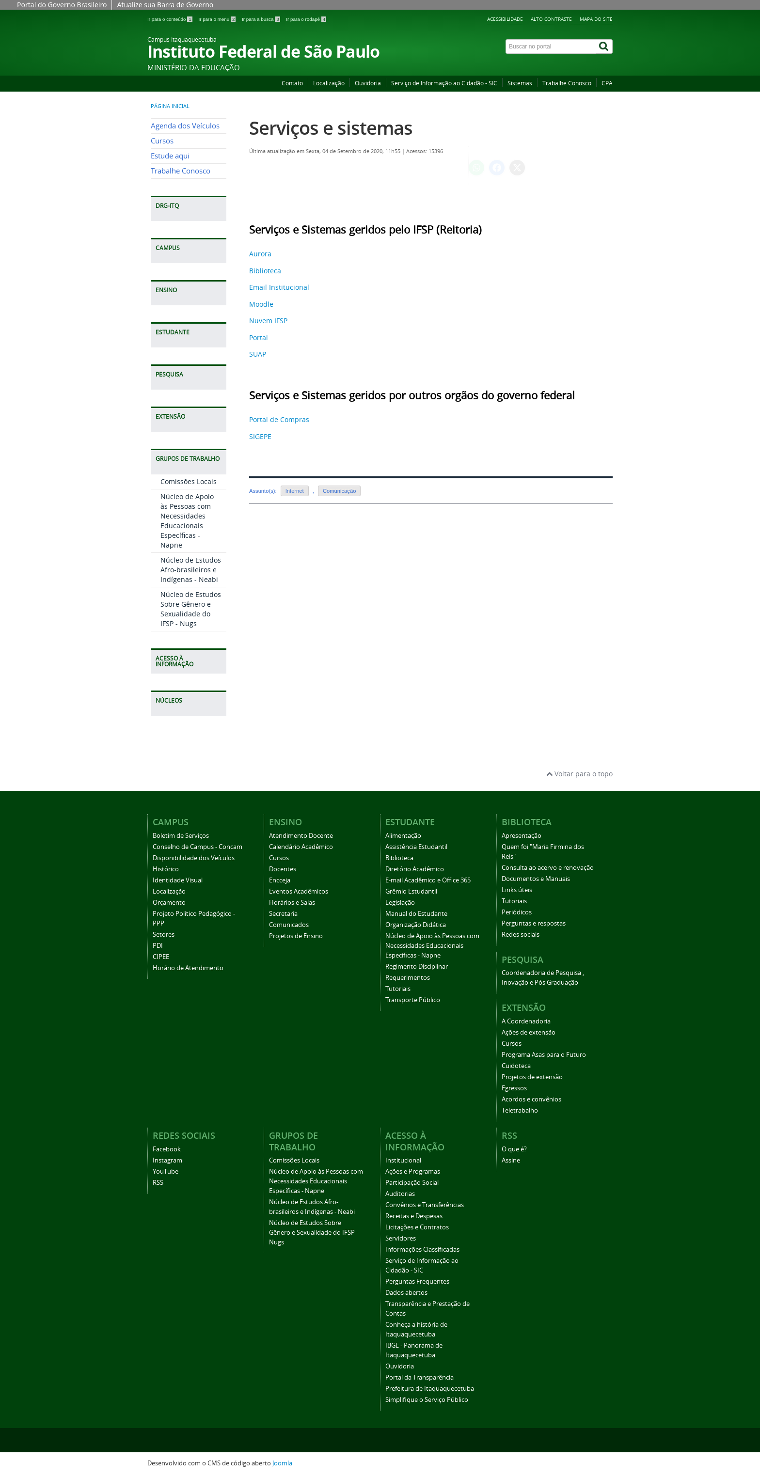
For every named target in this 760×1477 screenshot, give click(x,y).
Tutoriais (398, 989)
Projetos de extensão (532, 1077)
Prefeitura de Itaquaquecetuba (429, 1388)
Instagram (167, 1160)
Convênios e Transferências (424, 1205)
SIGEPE (260, 436)
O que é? (514, 1149)
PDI (158, 946)
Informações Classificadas (422, 1249)
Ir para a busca (261, 19)
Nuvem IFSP (268, 320)
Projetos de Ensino (296, 936)
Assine (511, 1160)
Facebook (167, 1149)
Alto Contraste (551, 19)
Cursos (162, 140)
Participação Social (412, 1182)
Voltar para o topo (579, 773)
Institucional (403, 1160)
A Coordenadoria (526, 1021)
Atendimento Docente (301, 836)
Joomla (282, 1463)
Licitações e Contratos (417, 1227)
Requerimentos (407, 978)
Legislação (400, 902)
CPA (607, 83)
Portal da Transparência (419, 1377)
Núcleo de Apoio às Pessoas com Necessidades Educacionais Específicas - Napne (187, 521)
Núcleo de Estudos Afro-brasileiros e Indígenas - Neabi (190, 569)
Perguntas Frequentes (417, 1281)
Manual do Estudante (416, 914)
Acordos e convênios (531, 1099)
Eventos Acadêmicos (298, 891)
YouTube (165, 1171)
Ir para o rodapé (306, 19)
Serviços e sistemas (330, 127)
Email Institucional (279, 287)
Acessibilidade (505, 19)
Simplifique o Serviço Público (426, 1400)
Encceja (279, 880)
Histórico (166, 869)
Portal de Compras (279, 419)
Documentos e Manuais (536, 879)
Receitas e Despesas (414, 1216)
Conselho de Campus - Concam (197, 847)
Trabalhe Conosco (566, 83)
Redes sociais (520, 934)
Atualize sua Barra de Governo (165, 4)
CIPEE (161, 957)
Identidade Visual (178, 880)
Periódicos (517, 912)
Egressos (514, 1088)
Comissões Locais (188, 481)
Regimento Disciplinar (416, 966)
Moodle (261, 304)
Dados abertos (406, 1292)
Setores (163, 934)
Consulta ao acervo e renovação (548, 868)
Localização (329, 83)
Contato (292, 83)
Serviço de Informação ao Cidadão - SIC (444, 83)
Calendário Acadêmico (301, 847)
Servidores (400, 1238)
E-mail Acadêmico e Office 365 (428, 880)
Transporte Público (412, 1000)
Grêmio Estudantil (411, 891)
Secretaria (283, 914)
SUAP (257, 354)
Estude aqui (170, 155)
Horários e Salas (292, 902)
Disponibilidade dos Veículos (194, 858)
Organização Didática (415, 925)
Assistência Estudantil (416, 847)
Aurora (260, 253)
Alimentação (403, 836)
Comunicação (339, 491)
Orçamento (169, 902)
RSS (158, 1182)
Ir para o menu (217, 19)
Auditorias (400, 1194)
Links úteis (517, 890)
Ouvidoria (368, 83)
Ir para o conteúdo (170, 19)
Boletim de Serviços (181, 836)
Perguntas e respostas (534, 923)
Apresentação (521, 836)
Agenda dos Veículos (185, 125)
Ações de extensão (528, 1032)
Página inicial (170, 106)
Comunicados (289, 925)
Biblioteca (265, 270)
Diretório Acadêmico (414, 869)
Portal (258, 337)
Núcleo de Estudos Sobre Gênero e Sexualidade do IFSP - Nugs (190, 609)
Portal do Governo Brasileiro (62, 4)
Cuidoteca (516, 1066)
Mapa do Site (596, 19)
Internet (294, 491)
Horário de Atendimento (188, 968)
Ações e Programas (412, 1171)
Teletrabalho (520, 1110)
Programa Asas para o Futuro (544, 1055)
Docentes (282, 869)
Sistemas (519, 83)
